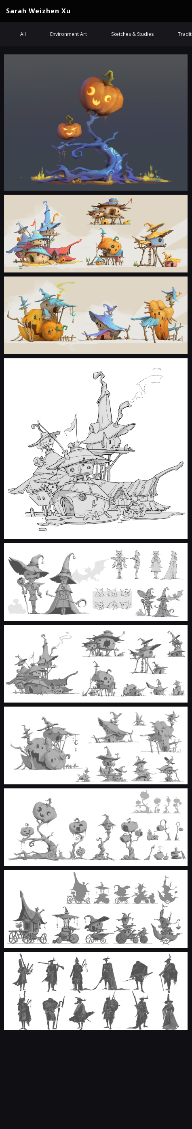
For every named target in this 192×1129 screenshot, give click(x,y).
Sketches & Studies (132, 34)
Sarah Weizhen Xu (38, 10)
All (23, 34)
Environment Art (68, 34)
